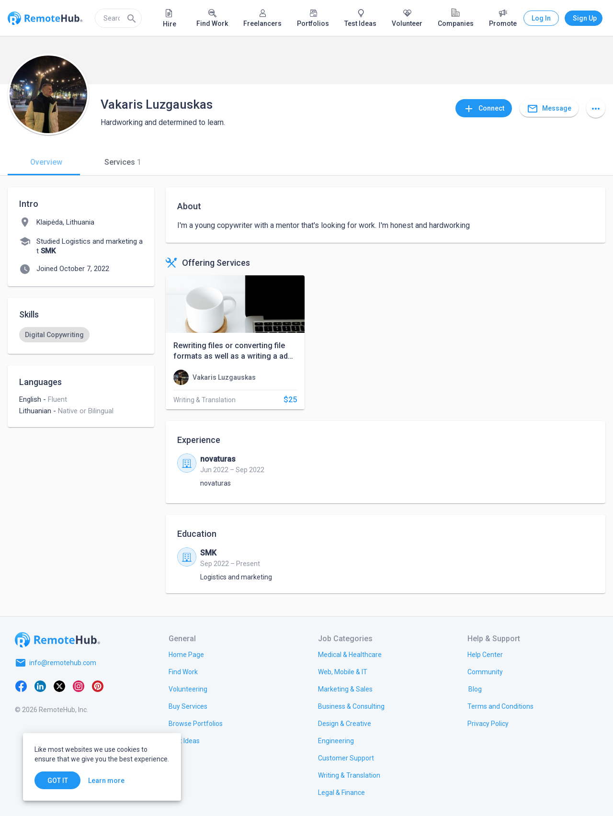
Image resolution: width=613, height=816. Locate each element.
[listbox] (81, 334)
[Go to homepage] (57, 639)
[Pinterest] (97, 685)
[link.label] (485, 654)
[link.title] (186, 654)
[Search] (131, 18)
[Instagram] (78, 685)
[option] (54, 334)
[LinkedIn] (40, 685)
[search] (118, 18)
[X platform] (59, 685)
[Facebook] (21, 685)
